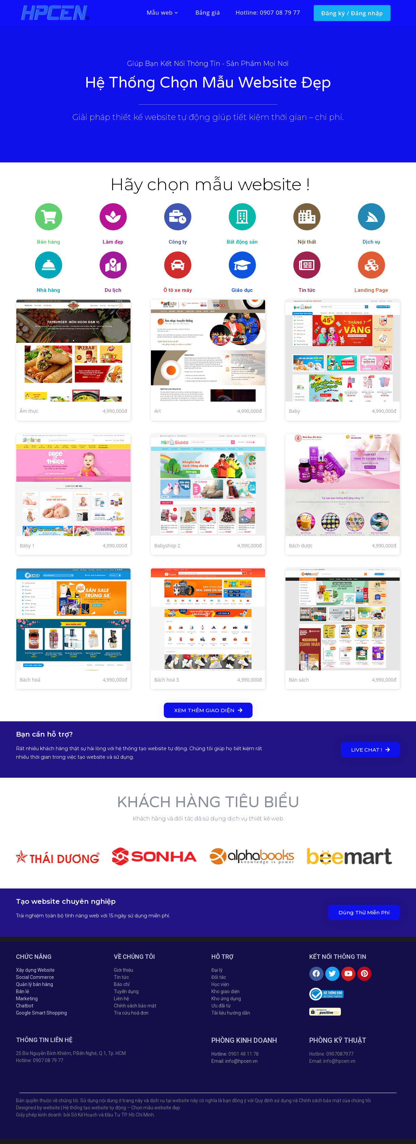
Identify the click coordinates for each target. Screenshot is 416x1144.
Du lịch (113, 290)
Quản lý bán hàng (34, 984)
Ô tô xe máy (177, 290)
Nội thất (307, 242)
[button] (208, 710)
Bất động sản (242, 242)
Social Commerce (35, 977)
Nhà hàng (48, 290)
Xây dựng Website (35, 970)
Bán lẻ (22, 991)
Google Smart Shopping (41, 1013)
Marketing (27, 998)
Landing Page (371, 290)
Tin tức (306, 290)
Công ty (178, 242)
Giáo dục (242, 290)
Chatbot (24, 1005)
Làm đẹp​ (113, 242)
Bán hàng (48, 242)
